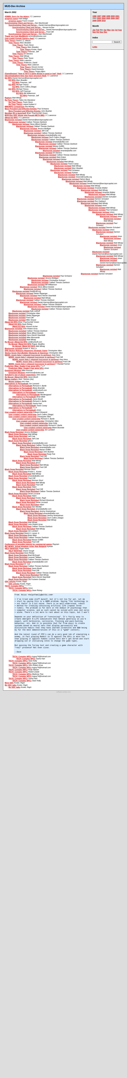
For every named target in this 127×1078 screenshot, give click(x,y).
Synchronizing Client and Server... (19, 23)
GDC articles (10, 581)
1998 (104, 16)
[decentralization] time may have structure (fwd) (25, 76)
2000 (113, 16)
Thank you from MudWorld (16, 36)
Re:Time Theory (11, 100)
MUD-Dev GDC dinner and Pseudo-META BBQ (24, 115)
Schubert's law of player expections (20, 375)
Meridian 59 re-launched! (15, 113)
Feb (97, 30)
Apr (105, 30)
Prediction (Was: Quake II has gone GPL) (22, 366)
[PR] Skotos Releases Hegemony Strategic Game (26, 351)
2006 (113, 18)
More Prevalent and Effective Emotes (21, 109)
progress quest (11, 19)
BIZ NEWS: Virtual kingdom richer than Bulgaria (25, 546)
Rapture (8, 98)
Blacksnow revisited (13, 329)
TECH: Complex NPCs (14, 586)
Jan (94, 30)
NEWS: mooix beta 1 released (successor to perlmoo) (28, 355)
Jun (112, 30)
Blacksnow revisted (13, 120)
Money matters (11, 379)
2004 (104, 18)
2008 (94, 21)
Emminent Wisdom (13, 370)
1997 (99, 16)
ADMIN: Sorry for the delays (17, 16)
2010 (104, 21)
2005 (108, 18)
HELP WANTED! (12, 548)
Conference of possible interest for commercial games (28, 544)
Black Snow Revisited (14, 432)
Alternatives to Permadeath (16, 384)
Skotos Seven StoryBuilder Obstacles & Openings (26, 353)
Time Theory (10, 41)
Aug (120, 30)
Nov (101, 32)
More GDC (9, 683)
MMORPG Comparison (14, 107)
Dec (105, 32)
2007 (117, 18)
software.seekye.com (63, 692)
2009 (99, 21)
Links (94, 47)
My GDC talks (10, 685)
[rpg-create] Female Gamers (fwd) (19, 38)
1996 (94, 16)
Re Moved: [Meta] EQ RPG (16, 342)
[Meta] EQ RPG (11, 118)
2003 (99, 18)
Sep (94, 32)
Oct (97, 32)
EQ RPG (8, 78)
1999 (108, 16)
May (109, 30)
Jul (116, 30)
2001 (117, 16)
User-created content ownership (19, 412)
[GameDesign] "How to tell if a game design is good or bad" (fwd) (33, 74)
